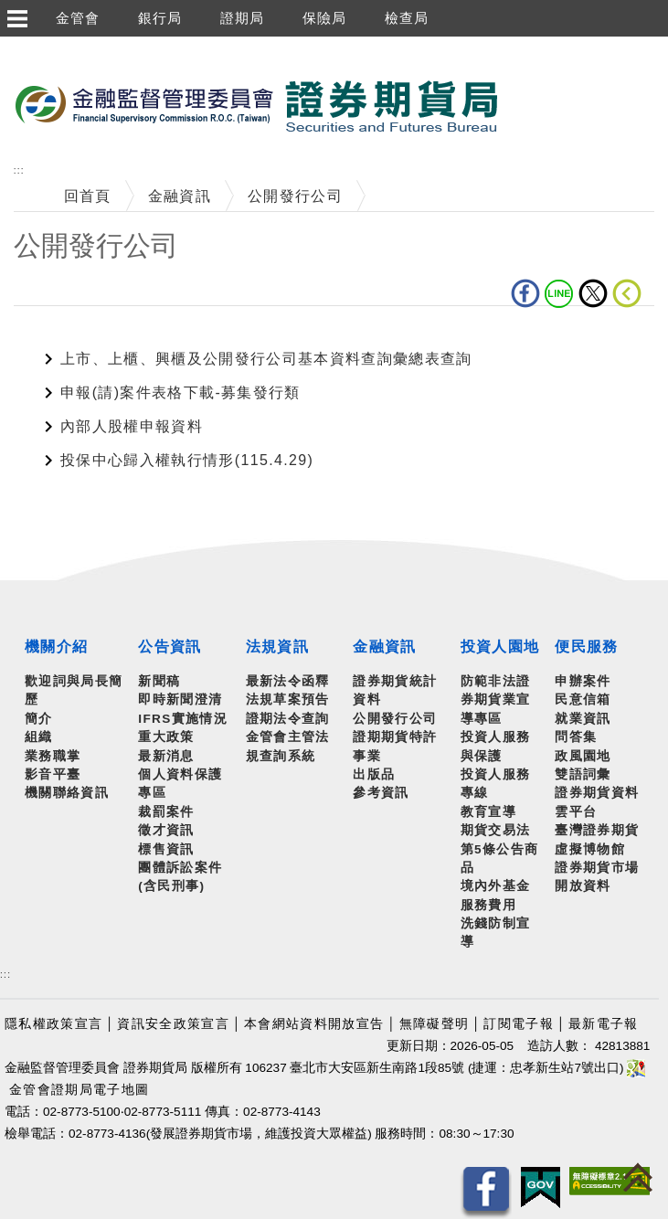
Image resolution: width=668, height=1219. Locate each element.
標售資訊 (166, 849)
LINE (559, 293)
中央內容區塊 (61, 334)
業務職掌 (52, 756)
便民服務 (586, 646)
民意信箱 (582, 699)
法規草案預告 (288, 699)
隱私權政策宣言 (53, 1024)
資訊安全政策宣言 (173, 1024)
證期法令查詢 (288, 719)
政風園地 (582, 756)
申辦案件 (582, 681)
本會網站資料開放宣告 (314, 1024)
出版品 (374, 774)
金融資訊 (179, 196)
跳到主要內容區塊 (63, 46)
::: (19, 170)
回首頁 (87, 196)
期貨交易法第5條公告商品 (500, 848)
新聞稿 (159, 681)
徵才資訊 (166, 830)
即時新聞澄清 (180, 699)
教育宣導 (488, 812)
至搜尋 (524, 107)
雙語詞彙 (582, 774)
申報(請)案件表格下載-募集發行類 (180, 392)
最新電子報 (603, 1024)
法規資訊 (277, 646)
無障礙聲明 (434, 1024)
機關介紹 (56, 646)
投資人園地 (500, 646)
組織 (39, 737)
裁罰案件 (166, 812)
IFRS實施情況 (183, 719)
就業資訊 (582, 719)
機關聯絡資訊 (67, 793)
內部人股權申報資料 (131, 426)
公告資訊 (169, 646)
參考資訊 (380, 793)
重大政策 (166, 737)
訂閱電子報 (518, 1024)
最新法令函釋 (288, 681)
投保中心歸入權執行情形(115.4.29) (186, 460)
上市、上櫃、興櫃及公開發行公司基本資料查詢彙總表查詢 (266, 358)
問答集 (576, 737)
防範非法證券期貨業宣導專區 (496, 700)
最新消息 (166, 756)
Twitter (593, 293)
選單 (16, 18)
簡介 (39, 719)
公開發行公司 (295, 196)
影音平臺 (52, 774)
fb (525, 293)
